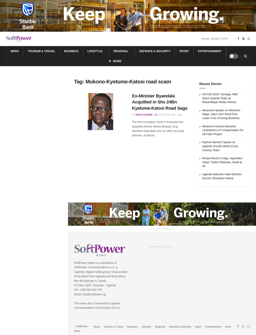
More (115, 61)
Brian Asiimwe (144, 114)
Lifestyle (94, 51)
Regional (121, 51)
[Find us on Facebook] (238, 39)
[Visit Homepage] (19, 38)
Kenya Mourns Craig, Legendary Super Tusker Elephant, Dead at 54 (41, 156)
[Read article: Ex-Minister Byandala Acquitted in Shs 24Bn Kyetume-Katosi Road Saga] (100, 111)
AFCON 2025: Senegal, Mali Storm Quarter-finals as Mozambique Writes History (220, 98)
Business (71, 51)
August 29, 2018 (165, 114)
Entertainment (210, 51)
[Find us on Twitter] (243, 39)
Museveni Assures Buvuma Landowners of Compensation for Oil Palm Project (41, 110)
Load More (33, 198)
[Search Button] (245, 56)
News (15, 51)
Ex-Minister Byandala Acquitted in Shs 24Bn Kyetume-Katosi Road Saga (159, 102)
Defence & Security (155, 51)
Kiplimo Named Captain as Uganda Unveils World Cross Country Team (39, 133)
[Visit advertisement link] (128, 16)
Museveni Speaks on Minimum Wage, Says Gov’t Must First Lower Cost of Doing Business (40, 88)
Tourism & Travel (41, 51)
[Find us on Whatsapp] (249, 39)
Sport (184, 51)
